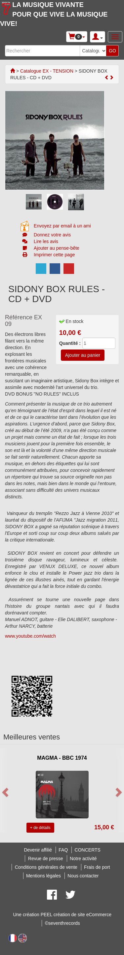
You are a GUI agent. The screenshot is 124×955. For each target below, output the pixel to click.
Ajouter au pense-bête (56, 248)
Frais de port (97, 867)
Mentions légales (43, 875)
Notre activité (83, 858)
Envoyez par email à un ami (62, 225)
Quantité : (70, 343)
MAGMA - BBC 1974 (62, 758)
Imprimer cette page (54, 254)
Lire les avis (46, 241)
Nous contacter (83, 875)
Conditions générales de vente (46, 867)
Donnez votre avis (52, 234)
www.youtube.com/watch (30, 636)
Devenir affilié (38, 850)
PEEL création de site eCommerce (76, 914)
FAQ (63, 850)
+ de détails (40, 827)
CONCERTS (88, 850)
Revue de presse (45, 858)
